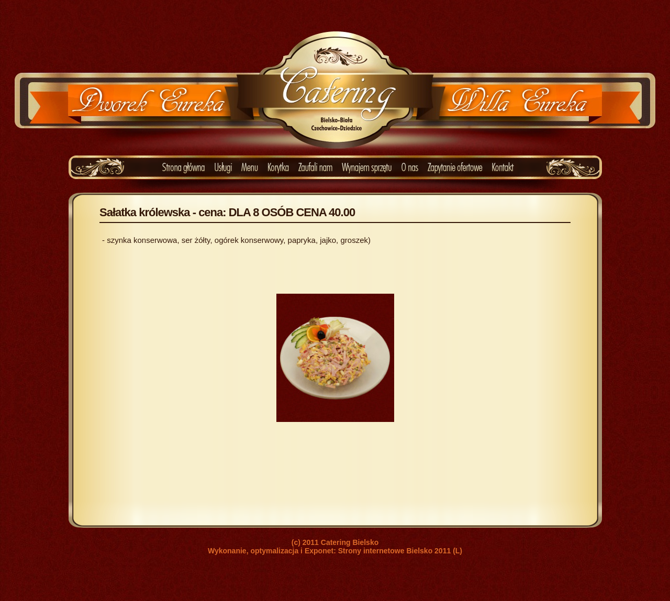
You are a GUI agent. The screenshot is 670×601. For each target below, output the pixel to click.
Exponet (319, 551)
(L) (457, 551)
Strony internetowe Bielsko (385, 551)
